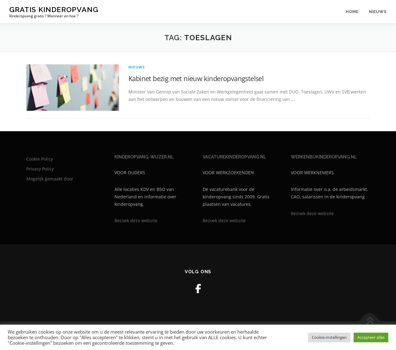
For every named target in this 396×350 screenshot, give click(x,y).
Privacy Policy (40, 169)
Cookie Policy (39, 159)
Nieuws (378, 11)
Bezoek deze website (135, 220)
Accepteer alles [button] (371, 337)
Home (352, 11)
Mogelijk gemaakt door (49, 179)
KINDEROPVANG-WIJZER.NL (144, 156)
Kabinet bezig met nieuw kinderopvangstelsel (196, 78)
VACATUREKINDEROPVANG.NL (234, 156)
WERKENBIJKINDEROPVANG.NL (324, 156)
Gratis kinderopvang (53, 9)
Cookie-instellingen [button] (329, 337)
